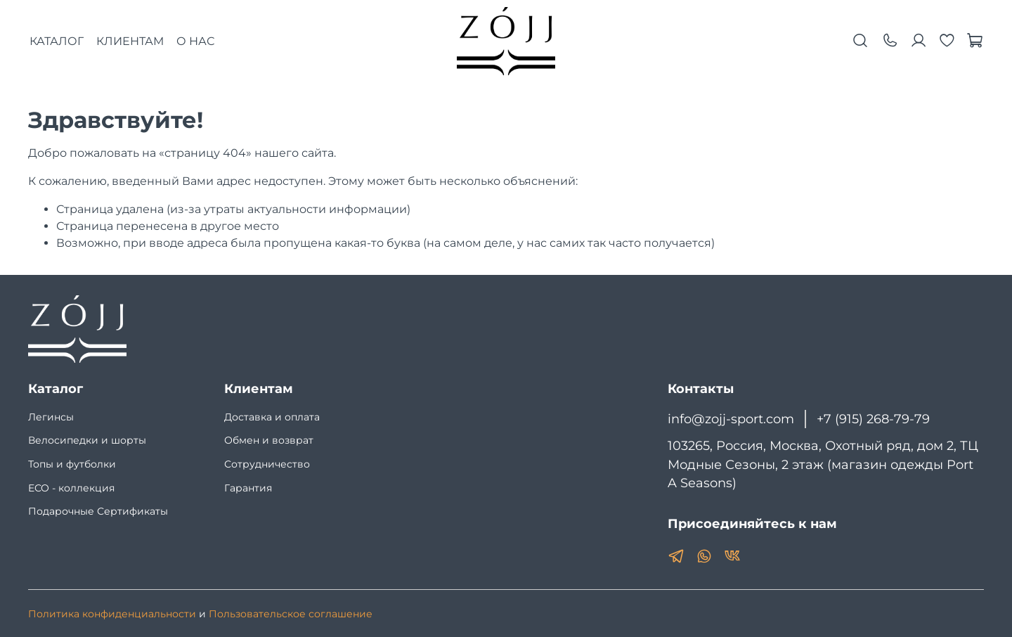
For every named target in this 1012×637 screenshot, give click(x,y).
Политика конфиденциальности (112, 613)
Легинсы (51, 417)
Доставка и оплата (272, 417)
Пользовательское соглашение (290, 613)
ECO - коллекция (71, 488)
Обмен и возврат (268, 440)
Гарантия (248, 488)
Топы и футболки (72, 464)
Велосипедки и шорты (87, 440)
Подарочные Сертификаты (98, 511)
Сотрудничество (267, 464)
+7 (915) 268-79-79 (873, 418)
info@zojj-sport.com (731, 418)
